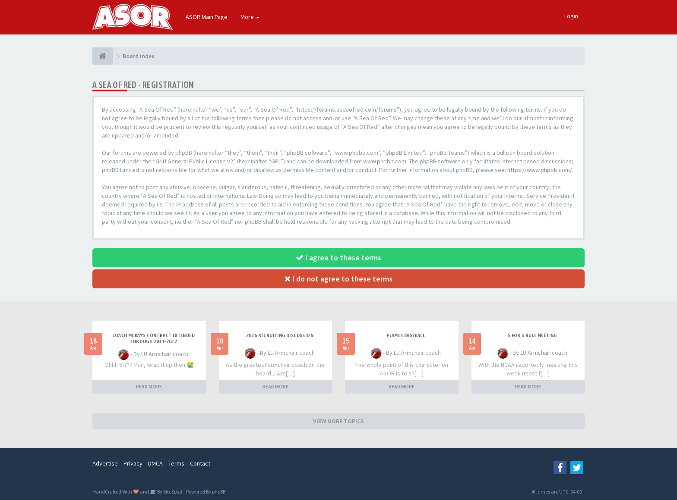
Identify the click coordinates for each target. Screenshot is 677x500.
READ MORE (149, 386)
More (249, 17)
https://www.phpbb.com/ (539, 170)
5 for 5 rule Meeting (532, 335)
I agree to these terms (338, 257)
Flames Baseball (406, 335)
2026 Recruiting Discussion (279, 335)
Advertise (105, 463)
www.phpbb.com (384, 161)
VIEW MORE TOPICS (338, 421)
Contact (200, 463)
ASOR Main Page (207, 17)
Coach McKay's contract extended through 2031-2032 (153, 338)
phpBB (218, 491)
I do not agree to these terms (338, 279)
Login (571, 16)
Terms (176, 463)
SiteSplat (172, 491)
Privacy (132, 463)
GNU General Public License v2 (194, 161)
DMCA (155, 463)
